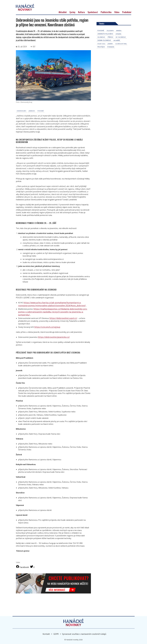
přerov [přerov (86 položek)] (110, 43)
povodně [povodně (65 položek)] (100, 37)
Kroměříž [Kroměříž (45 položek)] (117, 46)
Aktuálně (63, 18)
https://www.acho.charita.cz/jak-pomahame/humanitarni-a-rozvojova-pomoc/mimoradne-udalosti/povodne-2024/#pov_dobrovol (50, 310)
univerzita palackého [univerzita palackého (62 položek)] (105, 40)
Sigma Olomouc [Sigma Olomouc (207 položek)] (104, 46)
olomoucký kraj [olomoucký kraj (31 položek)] (120, 50)
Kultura (81, 18)
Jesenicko (32, 117)
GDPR (56, 633)
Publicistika (106, 18)
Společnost (93, 18)
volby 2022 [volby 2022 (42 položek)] (101, 50)
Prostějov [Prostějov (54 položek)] (101, 53)
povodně (41, 117)
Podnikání (126, 18)
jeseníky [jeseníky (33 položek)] (110, 50)
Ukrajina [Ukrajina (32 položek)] (118, 40)
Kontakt (46, 633)
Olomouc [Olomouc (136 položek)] (101, 43)
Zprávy (72, 18)
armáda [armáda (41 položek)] (118, 37)
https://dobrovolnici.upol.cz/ (61, 320)
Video (116, 18)
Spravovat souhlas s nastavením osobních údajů (84, 633)
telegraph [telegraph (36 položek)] (110, 37)
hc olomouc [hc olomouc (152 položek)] (121, 43)
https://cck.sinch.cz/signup (45, 326)
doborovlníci (21, 117)
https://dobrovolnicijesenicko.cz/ (51, 336)
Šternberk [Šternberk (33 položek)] (110, 53)
